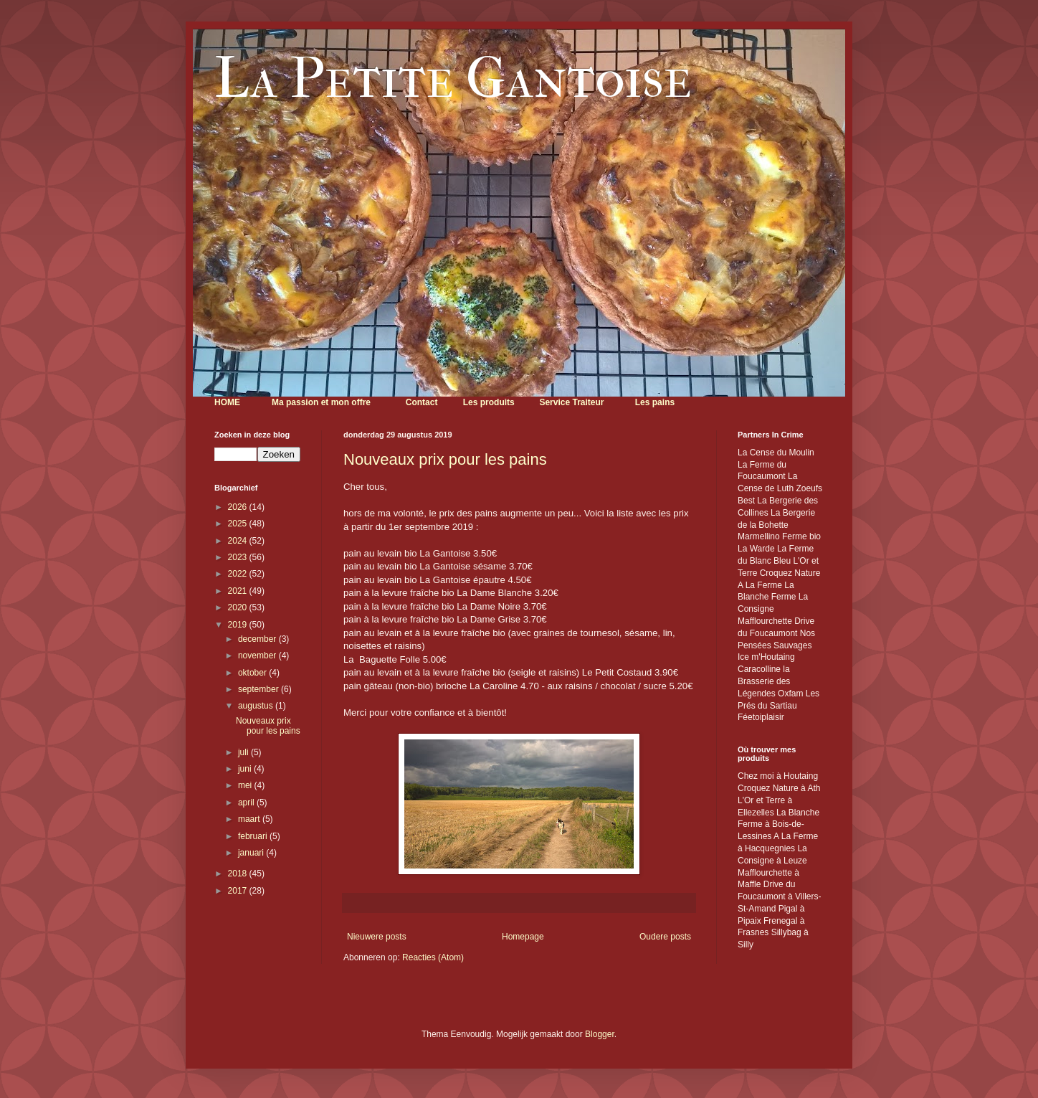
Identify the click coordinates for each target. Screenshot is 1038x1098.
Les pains (655, 402)
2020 (238, 607)
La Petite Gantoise (453, 78)
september (259, 689)
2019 (238, 625)
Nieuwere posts (376, 937)
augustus (256, 706)
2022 (238, 574)
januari (252, 853)
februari (254, 836)
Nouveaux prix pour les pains (445, 459)
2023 (238, 557)
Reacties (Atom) (433, 957)
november (258, 655)
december (258, 639)
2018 (238, 874)
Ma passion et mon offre (321, 402)
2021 (238, 591)
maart (250, 819)
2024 (238, 541)
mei (246, 785)
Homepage (523, 937)
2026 (238, 507)
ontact (424, 402)
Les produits (489, 402)
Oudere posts (665, 937)
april (247, 803)
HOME (227, 402)
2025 (238, 524)
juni (246, 769)
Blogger (599, 1034)
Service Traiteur (571, 402)
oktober (253, 673)
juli (244, 752)
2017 (238, 891)
